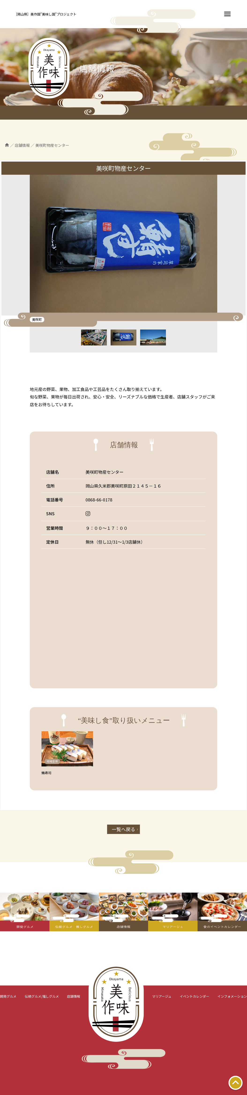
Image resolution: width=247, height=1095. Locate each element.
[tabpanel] (123, 245)
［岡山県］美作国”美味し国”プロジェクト (45, 14)
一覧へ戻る (123, 829)
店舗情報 (73, 996)
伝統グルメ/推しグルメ (42, 996)
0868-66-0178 (99, 499)
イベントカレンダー (194, 996)
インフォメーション (232, 996)
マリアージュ (161, 996)
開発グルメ (8, 996)
